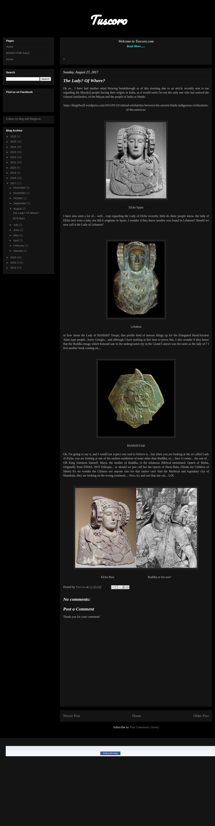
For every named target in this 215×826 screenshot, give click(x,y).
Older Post (201, 716)
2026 (13, 136)
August (17, 208)
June (16, 230)
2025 (13, 141)
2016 (13, 257)
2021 (13, 162)
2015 (13, 262)
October (18, 198)
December (19, 187)
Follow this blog (110, 753)
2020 (13, 167)
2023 (13, 152)
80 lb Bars (19, 218)
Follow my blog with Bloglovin (23, 118)
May (16, 235)
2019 (13, 172)
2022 (13, 157)
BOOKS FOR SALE (17, 52)
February (19, 245)
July (16, 224)
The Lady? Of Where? (26, 213)
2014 (13, 267)
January (18, 250)
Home (136, 716)
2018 (13, 177)
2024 (13, 146)
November (19, 193)
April (16, 240)
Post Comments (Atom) (144, 727)
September (20, 203)
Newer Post (71, 716)
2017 (13, 183)
